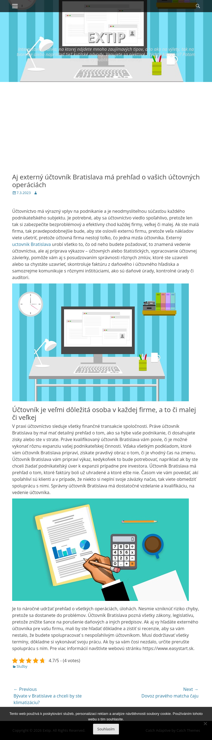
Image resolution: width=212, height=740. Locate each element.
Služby (22, 666)
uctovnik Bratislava (31, 244)
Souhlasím (106, 728)
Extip (106, 37)
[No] (205, 723)
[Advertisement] (106, 123)
